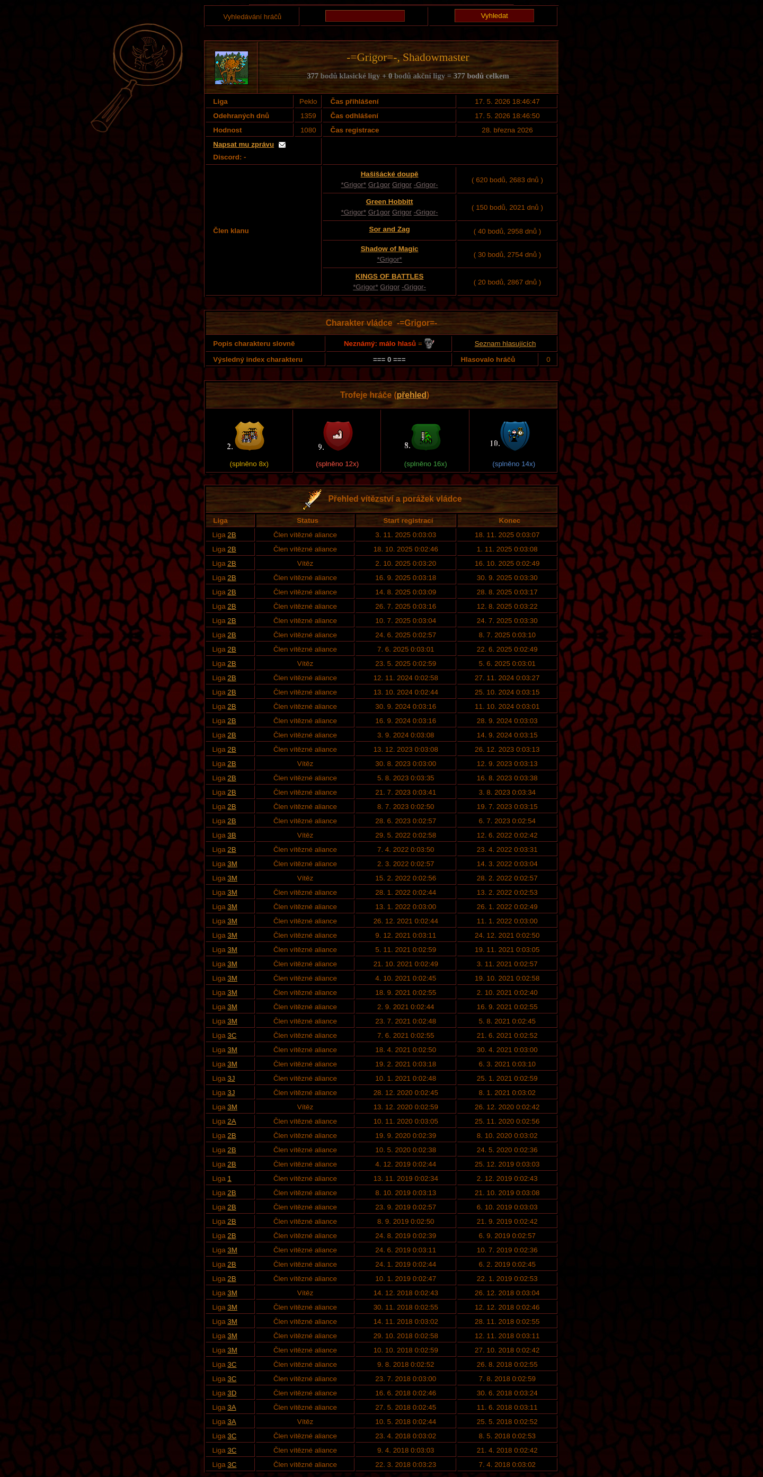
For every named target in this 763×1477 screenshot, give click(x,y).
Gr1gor (379, 185)
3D (231, 1393)
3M (232, 864)
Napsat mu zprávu (243, 144)
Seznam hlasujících (505, 344)
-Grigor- (426, 185)
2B (231, 535)
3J (231, 1078)
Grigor (402, 185)
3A (231, 1407)
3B (231, 835)
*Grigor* (353, 185)
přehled (412, 394)
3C (231, 1035)
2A (231, 1121)
